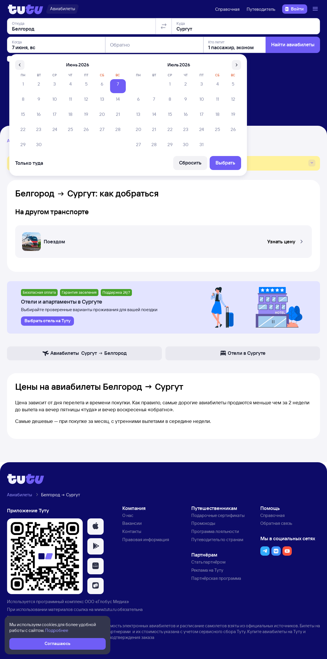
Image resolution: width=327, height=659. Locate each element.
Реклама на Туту (207, 570)
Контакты (131, 531)
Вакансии (132, 523)
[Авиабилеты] (62, 9)
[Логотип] (25, 9)
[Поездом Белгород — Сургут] (163, 240)
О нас (127, 515)
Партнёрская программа (216, 578)
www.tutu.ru (105, 609)
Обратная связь (276, 523)
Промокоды (203, 523)
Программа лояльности (215, 531)
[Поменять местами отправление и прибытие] (163, 59)
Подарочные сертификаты (218, 515)
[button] (163, 240)
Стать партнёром (208, 562)
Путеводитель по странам (217, 539)
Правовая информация (145, 539)
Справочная (227, 9)
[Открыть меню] (316, 9)
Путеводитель (261, 9)
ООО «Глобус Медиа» (107, 601)
